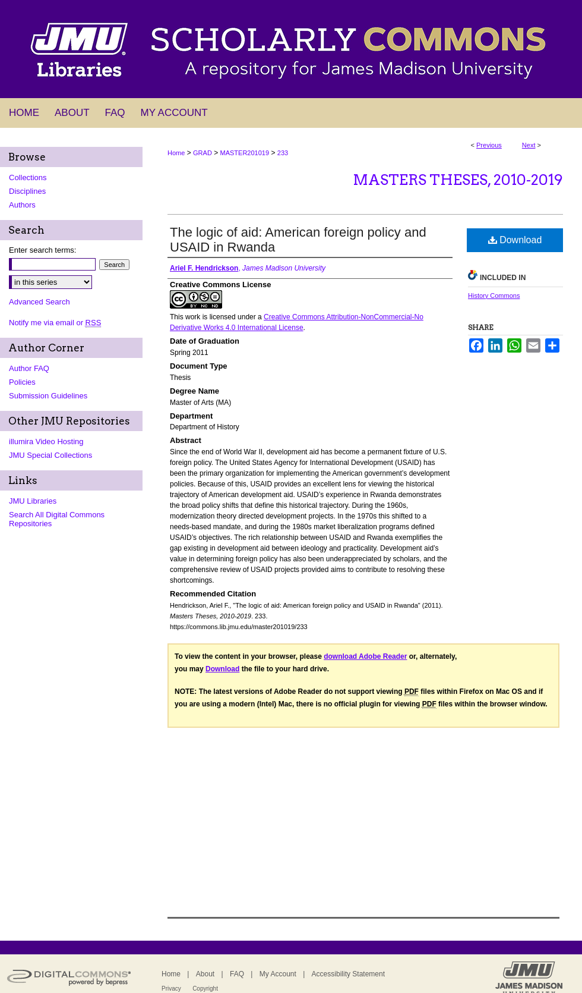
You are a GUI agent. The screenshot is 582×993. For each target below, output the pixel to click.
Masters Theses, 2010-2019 (458, 179)
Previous (489, 145)
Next (529, 145)
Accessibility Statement (348, 974)
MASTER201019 (245, 152)
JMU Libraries (32, 500)
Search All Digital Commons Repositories (57, 519)
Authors (22, 204)
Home (176, 152)
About (205, 974)
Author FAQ (29, 368)
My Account (278, 974)
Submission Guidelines (48, 395)
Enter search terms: (42, 250)
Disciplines (27, 191)
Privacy (171, 988)
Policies (22, 382)
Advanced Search (39, 301)
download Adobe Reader (365, 656)
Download (515, 240)
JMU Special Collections (50, 455)
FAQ (237, 974)
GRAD (202, 152)
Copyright (205, 988)
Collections (28, 177)
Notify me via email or (55, 322)
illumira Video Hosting (46, 441)
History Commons (494, 295)
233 (282, 152)
